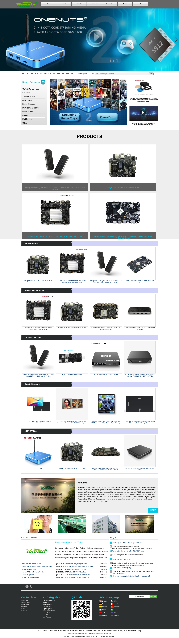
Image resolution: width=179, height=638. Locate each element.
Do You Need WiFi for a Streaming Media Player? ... (37, 566)
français (115, 604)
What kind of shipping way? (122, 569)
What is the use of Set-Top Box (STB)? (77, 577)
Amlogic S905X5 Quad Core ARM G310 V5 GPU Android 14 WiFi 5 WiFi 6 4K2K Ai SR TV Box (139, 375)
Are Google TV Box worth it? (30, 569)
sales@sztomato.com (104, 633)
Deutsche (105, 604)
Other (24, 123)
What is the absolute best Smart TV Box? (77, 575)
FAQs (140, 4)
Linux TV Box (27, 112)
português (116, 607)
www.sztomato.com (74, 633)
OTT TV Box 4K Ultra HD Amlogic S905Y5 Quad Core (139, 469)
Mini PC (25, 115)
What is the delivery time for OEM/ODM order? (128, 552)
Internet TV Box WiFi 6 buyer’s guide (33, 572)
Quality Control (25, 602)
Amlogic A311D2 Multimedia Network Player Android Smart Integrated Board (72, 281)
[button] (85, 69)
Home (48, 4)
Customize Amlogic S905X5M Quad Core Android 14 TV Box (140, 328)
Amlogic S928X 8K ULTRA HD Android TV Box (38, 281)
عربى (115, 610)
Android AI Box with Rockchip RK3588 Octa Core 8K (139, 281)
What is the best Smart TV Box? (31, 577)
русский (104, 615)
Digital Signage (28, 104)
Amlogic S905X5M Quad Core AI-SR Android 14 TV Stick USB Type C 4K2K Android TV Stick (106, 281)
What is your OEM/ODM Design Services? (127, 544)
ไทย (114, 612)
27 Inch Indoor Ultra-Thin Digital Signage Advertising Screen (38, 422)
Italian (104, 610)
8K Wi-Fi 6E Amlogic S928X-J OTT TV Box (72, 468)
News (125, 4)
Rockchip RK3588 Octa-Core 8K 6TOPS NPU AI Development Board (106, 328)
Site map (24, 607)
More (153, 510)
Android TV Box (28, 96)
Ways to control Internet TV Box (31, 564)
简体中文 (116, 615)
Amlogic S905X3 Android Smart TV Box (106, 374)
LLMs (23, 609)
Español (104, 607)
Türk (103, 612)
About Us (79, 4)
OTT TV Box (27, 100)
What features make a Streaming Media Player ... (80, 566)
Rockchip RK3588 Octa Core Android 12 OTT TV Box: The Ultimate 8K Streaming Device (106, 469)
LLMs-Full (24, 611)
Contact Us (109, 4)
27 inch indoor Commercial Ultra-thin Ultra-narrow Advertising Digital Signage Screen (140, 422)
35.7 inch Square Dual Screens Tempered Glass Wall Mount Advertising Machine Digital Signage (106, 422)
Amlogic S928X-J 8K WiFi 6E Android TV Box (72, 327)
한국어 (115, 601)
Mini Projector (28, 119)
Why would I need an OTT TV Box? (76, 569)
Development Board (30, 108)
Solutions (26, 93)
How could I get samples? (121, 560)
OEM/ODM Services (30, 89)
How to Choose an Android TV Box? (69, 542)
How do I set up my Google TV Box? (76, 564)
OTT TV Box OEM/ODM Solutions (75, 572)
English (104, 601)
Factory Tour (94, 4)
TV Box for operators (28, 575)
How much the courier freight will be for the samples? (131, 577)
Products (63, 4)
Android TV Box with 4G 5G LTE (72, 374)
